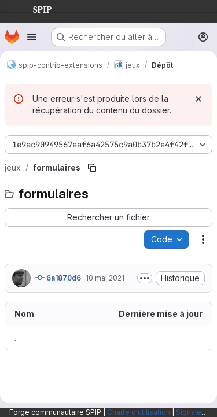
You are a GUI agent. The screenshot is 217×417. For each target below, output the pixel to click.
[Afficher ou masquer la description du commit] (144, 278)
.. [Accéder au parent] (16, 338)
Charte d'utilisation (138, 412)
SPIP (33, 8)
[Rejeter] (198, 99)
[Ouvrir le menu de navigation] (32, 37)
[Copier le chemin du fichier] (92, 167)
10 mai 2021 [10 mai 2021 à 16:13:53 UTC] (105, 278)
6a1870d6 (58, 277)
